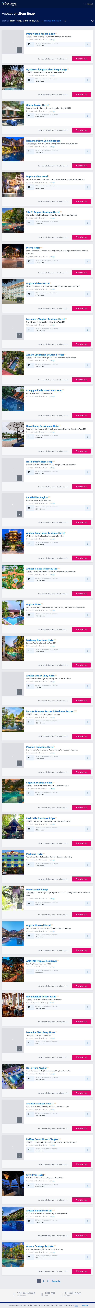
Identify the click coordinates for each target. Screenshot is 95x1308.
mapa (52, 40)
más (76, 1305)
